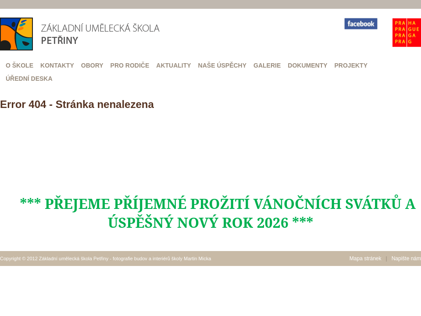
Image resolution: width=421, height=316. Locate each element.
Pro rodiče (130, 65)
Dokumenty (307, 65)
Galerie (267, 65)
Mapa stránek (366, 258)
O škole (19, 65)
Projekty (351, 65)
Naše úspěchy (222, 65)
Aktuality (173, 65)
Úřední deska (29, 78)
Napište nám (406, 258)
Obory (92, 65)
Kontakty (57, 65)
